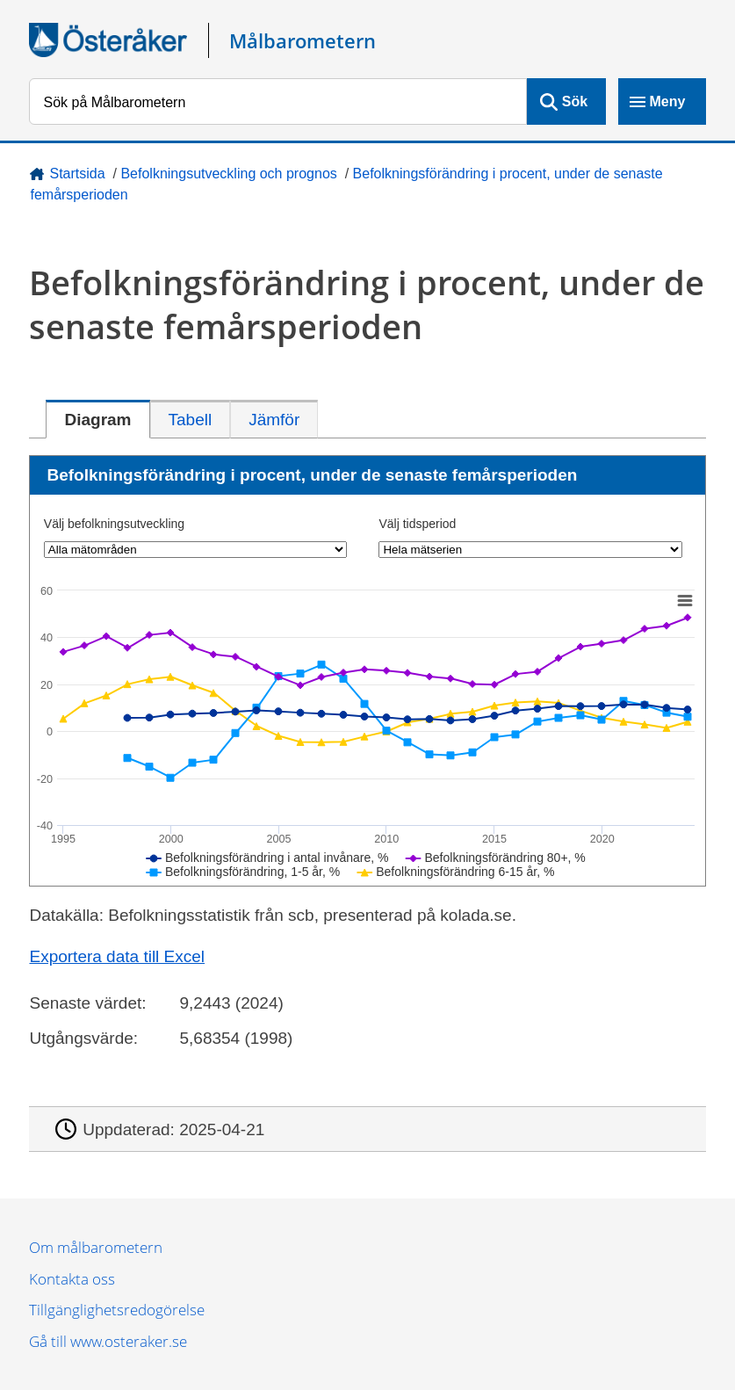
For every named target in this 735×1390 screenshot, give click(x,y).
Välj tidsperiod (417, 524)
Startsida (76, 173)
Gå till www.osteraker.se (108, 1341)
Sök (574, 101)
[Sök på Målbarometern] (277, 101)
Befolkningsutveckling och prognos (228, 173)
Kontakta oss (72, 1279)
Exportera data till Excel (117, 956)
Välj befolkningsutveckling (114, 524)
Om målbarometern (95, 1247)
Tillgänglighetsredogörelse (117, 1310)
